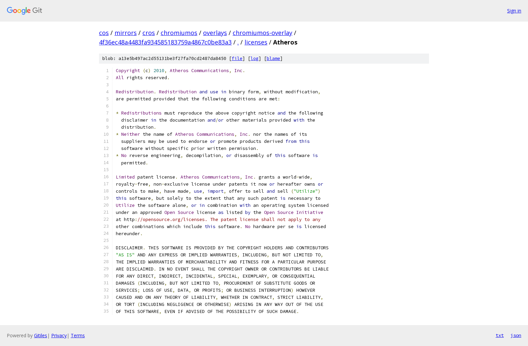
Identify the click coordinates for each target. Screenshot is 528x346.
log (255, 58)
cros (148, 33)
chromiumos (179, 33)
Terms (78, 335)
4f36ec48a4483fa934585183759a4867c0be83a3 (165, 42)
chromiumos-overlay (262, 33)
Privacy (59, 335)
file (237, 58)
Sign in (514, 10)
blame (273, 58)
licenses (255, 42)
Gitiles (40, 335)
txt (500, 335)
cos (104, 33)
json (515, 335)
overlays (215, 33)
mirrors (125, 33)
